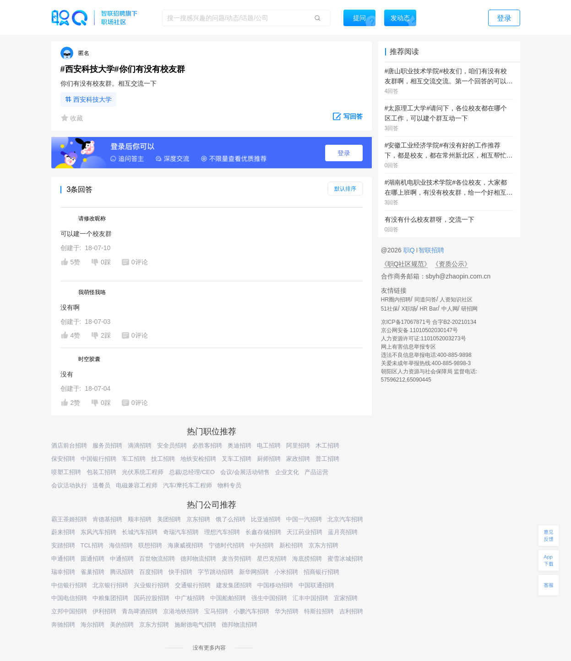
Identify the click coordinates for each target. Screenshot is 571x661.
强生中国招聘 (269, 598)
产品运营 (316, 472)
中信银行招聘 (69, 585)
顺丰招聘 (140, 519)
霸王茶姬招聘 (69, 519)
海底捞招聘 (307, 558)
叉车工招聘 (236, 458)
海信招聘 (121, 545)
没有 (66, 374)
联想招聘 (150, 545)
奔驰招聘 (63, 624)
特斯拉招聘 (319, 611)
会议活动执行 (69, 485)
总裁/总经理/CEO (192, 472)
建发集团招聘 (234, 585)
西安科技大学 (92, 99)
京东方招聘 (323, 545)
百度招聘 (151, 571)
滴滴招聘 (140, 445)
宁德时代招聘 (227, 545)
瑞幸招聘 (63, 571)
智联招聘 (431, 250)
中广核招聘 (190, 598)
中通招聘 (122, 558)
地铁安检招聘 (198, 458)
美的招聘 (122, 624)
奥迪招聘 (239, 445)
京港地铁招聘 (181, 611)
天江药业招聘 (304, 532)
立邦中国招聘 (69, 611)
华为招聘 (287, 611)
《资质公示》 (451, 264)
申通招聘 (63, 558)
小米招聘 (286, 571)
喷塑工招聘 (66, 472)
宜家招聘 (346, 598)
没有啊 (70, 307)
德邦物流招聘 (198, 558)
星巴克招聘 (272, 558)
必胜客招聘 (207, 445)
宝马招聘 (216, 611)
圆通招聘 (92, 558)
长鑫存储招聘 (263, 532)
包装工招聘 (101, 472)
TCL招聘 (92, 545)
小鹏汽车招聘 (251, 611)
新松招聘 (291, 545)
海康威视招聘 (185, 545)
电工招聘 (269, 445)
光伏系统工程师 (142, 472)
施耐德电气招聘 (195, 624)
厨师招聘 (269, 458)
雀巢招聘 (92, 571)
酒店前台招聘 (69, 445)
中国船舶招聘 (228, 598)
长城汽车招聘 (140, 532)
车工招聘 (134, 458)
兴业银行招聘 (151, 585)
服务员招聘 (107, 445)
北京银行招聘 (110, 585)
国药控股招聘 (151, 598)
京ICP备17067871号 (406, 322)
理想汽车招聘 (222, 532)
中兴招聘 (262, 545)
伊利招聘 (104, 611)
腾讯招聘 (122, 571)
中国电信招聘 (69, 598)
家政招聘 (298, 458)
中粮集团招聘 (110, 598)
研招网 (469, 309)
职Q (410, 250)
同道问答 (425, 299)
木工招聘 (327, 445)
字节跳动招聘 (216, 571)
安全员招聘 (172, 445)
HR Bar (428, 309)
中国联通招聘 (316, 585)
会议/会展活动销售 (245, 472)
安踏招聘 (63, 545)
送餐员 (101, 485)
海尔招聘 (92, 624)
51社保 (389, 309)
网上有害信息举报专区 (408, 347)
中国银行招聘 (98, 458)
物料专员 (229, 485)
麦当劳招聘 (236, 558)
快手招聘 (180, 571)
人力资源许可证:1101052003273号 (423, 338)
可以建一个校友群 (86, 233)
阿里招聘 (298, 445)
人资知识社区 (456, 299)
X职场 (409, 309)
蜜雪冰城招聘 (345, 558)
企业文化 (287, 472)
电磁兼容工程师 (137, 485)
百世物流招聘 (157, 558)
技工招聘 (163, 458)
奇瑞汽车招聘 (181, 532)
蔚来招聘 (63, 532)
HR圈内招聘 (396, 299)
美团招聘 (169, 519)
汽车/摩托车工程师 (187, 485)
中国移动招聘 (275, 585)
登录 (343, 153)
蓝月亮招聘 (343, 532)
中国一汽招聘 (304, 519)
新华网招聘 (254, 571)
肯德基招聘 (107, 519)
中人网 (449, 309)
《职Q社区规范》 (406, 264)
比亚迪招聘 (266, 519)
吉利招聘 (351, 611)
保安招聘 (63, 458)
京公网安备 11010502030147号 (419, 330)
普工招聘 (327, 458)
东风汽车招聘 (98, 532)
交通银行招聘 (193, 585)
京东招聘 (198, 519)
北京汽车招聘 (345, 519)
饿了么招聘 (230, 519)
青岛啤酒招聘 (140, 611)
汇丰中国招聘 (310, 598)
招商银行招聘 (321, 571)
